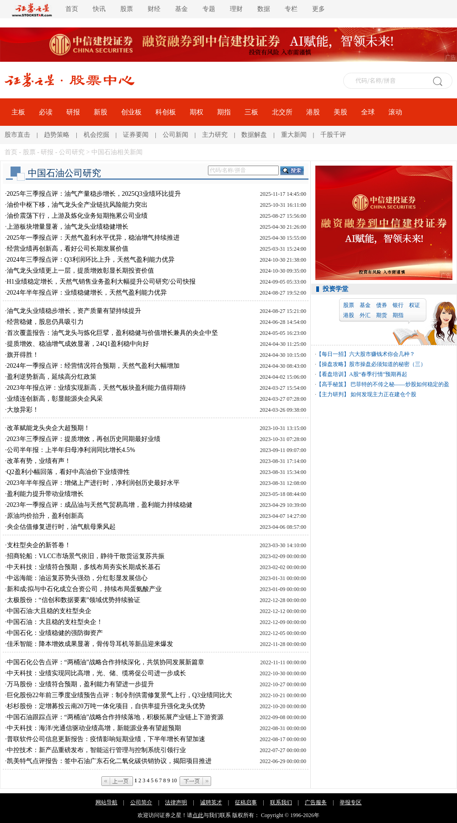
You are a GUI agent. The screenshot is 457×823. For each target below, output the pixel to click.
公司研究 (72, 152)
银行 (398, 305)
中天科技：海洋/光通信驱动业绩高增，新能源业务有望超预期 (94, 728)
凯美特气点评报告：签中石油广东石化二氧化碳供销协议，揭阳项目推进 (109, 761)
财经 (154, 8)
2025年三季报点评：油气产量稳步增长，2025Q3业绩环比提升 (94, 193)
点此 (197, 815)
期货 (381, 315)
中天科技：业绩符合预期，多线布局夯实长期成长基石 (83, 567)
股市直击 (17, 134)
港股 (313, 112)
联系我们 (281, 802)
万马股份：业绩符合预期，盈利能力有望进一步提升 (80, 684)
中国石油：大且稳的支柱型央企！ (55, 622)
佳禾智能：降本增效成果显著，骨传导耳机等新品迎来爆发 (90, 643)
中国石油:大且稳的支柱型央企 (49, 611)
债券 (381, 305)
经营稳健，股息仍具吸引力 (45, 321)
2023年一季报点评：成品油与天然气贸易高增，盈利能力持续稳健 (99, 504)
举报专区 (350, 802)
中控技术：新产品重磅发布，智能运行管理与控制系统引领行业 (96, 750)
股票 (126, 8)
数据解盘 (254, 134)
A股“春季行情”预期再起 (378, 374)
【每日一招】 (332, 354)
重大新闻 (294, 134)
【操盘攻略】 (332, 364)
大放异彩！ (23, 409)
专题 (208, 8)
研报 (73, 112)
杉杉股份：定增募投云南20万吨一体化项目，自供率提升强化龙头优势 (106, 706)
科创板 (165, 112)
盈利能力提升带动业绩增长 (45, 493)
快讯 (99, 8)
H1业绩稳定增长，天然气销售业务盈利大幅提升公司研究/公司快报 (101, 281)
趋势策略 (56, 134)
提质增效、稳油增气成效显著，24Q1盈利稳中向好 (78, 343)
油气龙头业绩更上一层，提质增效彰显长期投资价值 (80, 270)
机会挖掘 (96, 134)
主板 (18, 112)
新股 (100, 112)
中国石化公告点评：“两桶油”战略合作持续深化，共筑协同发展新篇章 (105, 662)
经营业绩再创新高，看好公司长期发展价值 (67, 248)
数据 (263, 8)
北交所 (282, 112)
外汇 (365, 315)
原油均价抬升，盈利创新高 (45, 515)
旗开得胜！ (23, 354)
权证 (414, 305)
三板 (251, 112)
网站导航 (106, 802)
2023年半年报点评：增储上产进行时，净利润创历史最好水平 (93, 482)
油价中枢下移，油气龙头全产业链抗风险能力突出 (77, 204)
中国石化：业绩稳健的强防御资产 (55, 632)
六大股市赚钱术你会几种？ (382, 354)
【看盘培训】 (332, 374)
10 (174, 780)
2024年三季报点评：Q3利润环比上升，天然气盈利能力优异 (91, 259)
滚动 (395, 112)
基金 (181, 8)
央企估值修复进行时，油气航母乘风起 (61, 526)
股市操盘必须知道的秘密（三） (387, 364)
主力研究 (215, 134)
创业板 (131, 112)
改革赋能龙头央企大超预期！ (48, 428)
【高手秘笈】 (332, 384)
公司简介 (141, 802)
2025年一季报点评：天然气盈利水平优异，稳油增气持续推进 (93, 237)
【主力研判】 (332, 394)
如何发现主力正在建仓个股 (382, 394)
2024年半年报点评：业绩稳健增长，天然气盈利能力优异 (87, 292)
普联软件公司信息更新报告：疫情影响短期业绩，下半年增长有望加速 (106, 739)
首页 (71, 8)
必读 (46, 112)
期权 (196, 112)
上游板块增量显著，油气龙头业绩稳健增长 (67, 226)
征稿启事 (246, 802)
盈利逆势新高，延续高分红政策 (51, 376)
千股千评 (333, 134)
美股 (340, 112)
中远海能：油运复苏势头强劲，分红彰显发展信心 (77, 578)
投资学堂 (335, 288)
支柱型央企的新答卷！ (39, 545)
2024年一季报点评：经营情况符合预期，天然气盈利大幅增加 (93, 365)
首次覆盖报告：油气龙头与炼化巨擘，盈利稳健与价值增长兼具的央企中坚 (112, 332)
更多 (318, 8)
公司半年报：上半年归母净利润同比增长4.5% (71, 449)
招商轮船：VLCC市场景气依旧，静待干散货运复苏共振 (86, 556)
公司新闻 (175, 134)
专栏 (291, 8)
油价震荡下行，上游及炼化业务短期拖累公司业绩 (77, 215)
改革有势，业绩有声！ (39, 460)
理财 (236, 8)
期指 (224, 112)
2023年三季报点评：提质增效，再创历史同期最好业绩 (83, 439)
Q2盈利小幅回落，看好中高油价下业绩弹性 (68, 471)
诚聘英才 (211, 802)
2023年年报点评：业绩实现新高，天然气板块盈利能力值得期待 (96, 387)
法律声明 (176, 802)
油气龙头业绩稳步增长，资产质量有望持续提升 (74, 310)
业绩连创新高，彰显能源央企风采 (55, 398)
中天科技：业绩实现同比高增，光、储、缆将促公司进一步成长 (96, 673)
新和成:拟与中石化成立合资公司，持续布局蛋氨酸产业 (84, 589)
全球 (368, 112)
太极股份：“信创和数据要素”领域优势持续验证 (73, 600)
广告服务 (316, 802)
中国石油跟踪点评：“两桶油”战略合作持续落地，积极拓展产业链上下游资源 (115, 717)
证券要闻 (136, 134)
